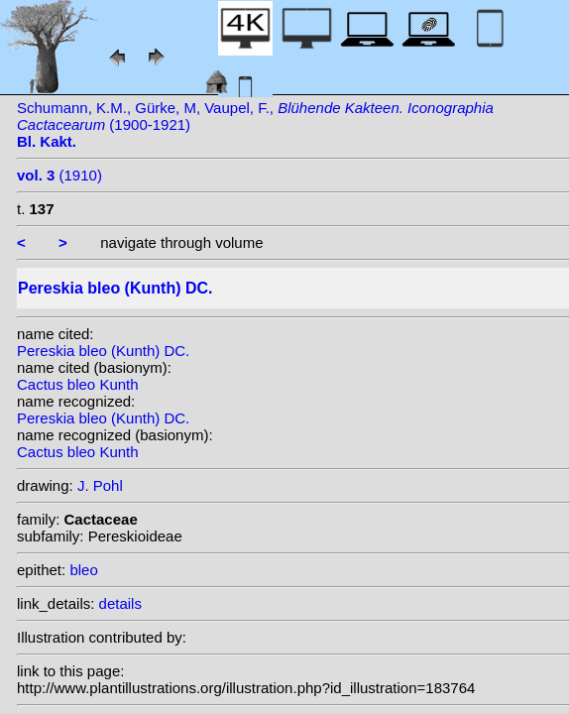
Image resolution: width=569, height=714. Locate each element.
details (120, 603)
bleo (83, 569)
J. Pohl (100, 485)
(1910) (59, 175)
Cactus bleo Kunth (78, 384)
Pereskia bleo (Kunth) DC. (103, 350)
